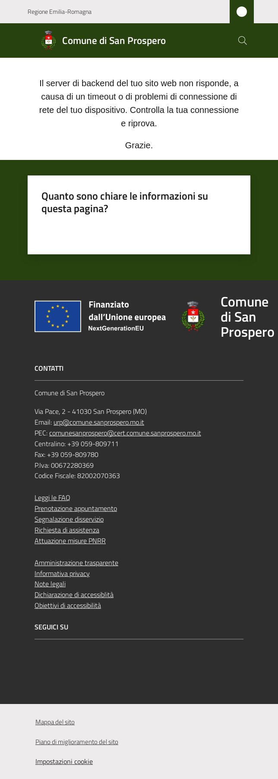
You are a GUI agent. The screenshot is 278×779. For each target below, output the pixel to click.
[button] (242, 40)
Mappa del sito (55, 722)
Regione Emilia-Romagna (60, 11)
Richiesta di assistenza (67, 530)
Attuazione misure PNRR (70, 540)
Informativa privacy (62, 573)
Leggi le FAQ (52, 497)
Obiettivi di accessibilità (68, 605)
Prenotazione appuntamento (76, 508)
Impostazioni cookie (64, 761)
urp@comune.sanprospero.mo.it (99, 422)
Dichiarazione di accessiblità (74, 594)
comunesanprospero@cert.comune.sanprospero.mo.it (125, 433)
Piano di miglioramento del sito (76, 742)
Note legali (50, 584)
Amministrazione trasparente (76, 562)
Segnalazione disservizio (69, 519)
